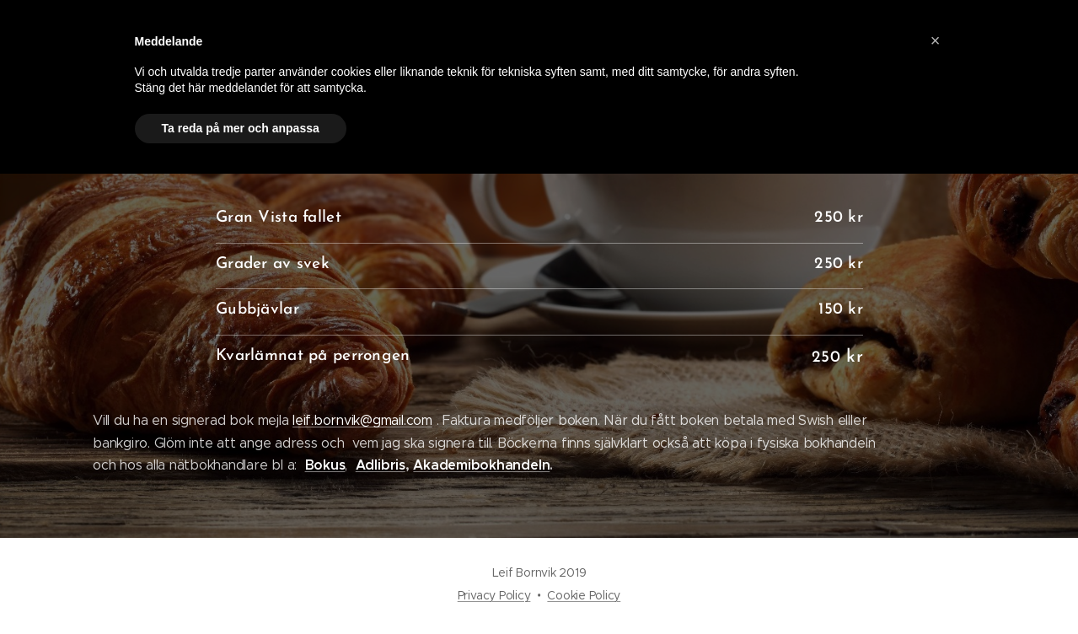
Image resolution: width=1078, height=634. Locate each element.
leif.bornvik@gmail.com (362, 420)
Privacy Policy (494, 595)
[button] (935, 40)
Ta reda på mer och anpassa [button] (240, 128)
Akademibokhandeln (481, 465)
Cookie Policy (583, 595)
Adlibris (380, 465)
